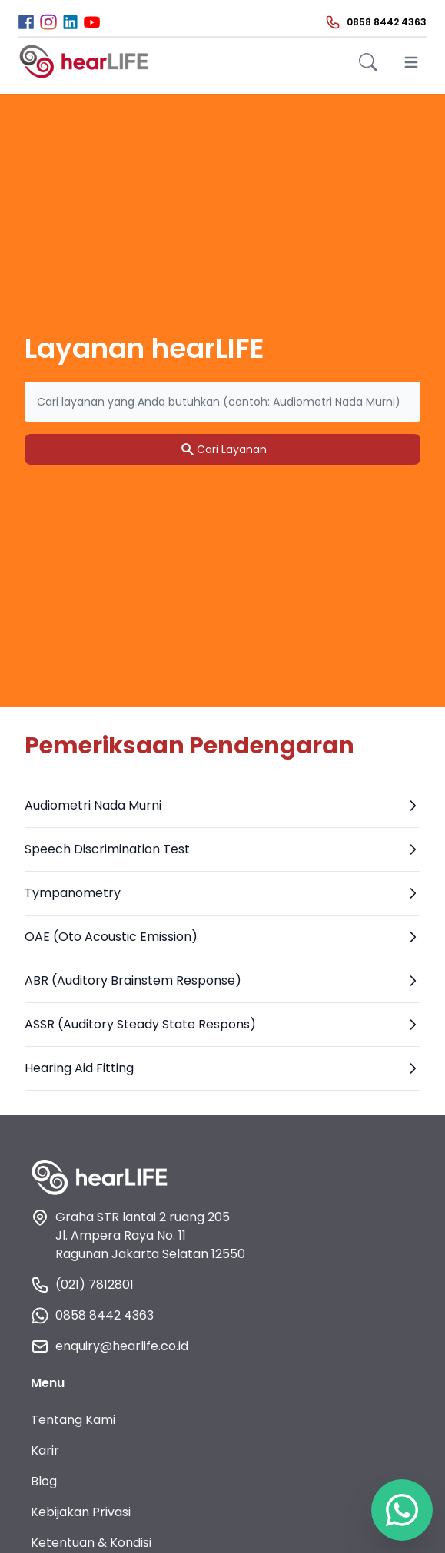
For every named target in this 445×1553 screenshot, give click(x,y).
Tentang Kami (73, 1420)
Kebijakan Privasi (81, 1512)
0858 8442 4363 (92, 1315)
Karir (45, 1450)
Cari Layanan (222, 449)
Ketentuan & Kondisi (91, 1542)
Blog (44, 1481)
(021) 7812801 (82, 1285)
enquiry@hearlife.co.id (109, 1346)
